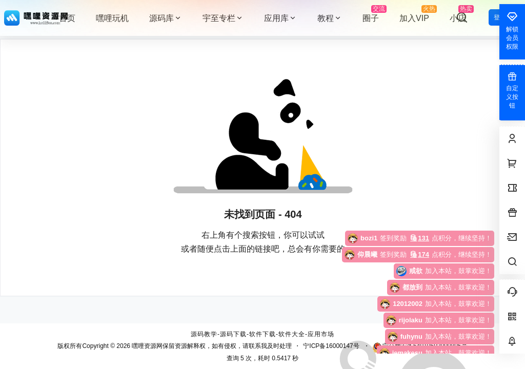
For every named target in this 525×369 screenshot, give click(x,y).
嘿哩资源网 (146, 346)
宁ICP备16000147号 (331, 346)
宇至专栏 (223, 18)
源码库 (165, 18)
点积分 (405, 238)
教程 (329, 18)
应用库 (280, 18)
